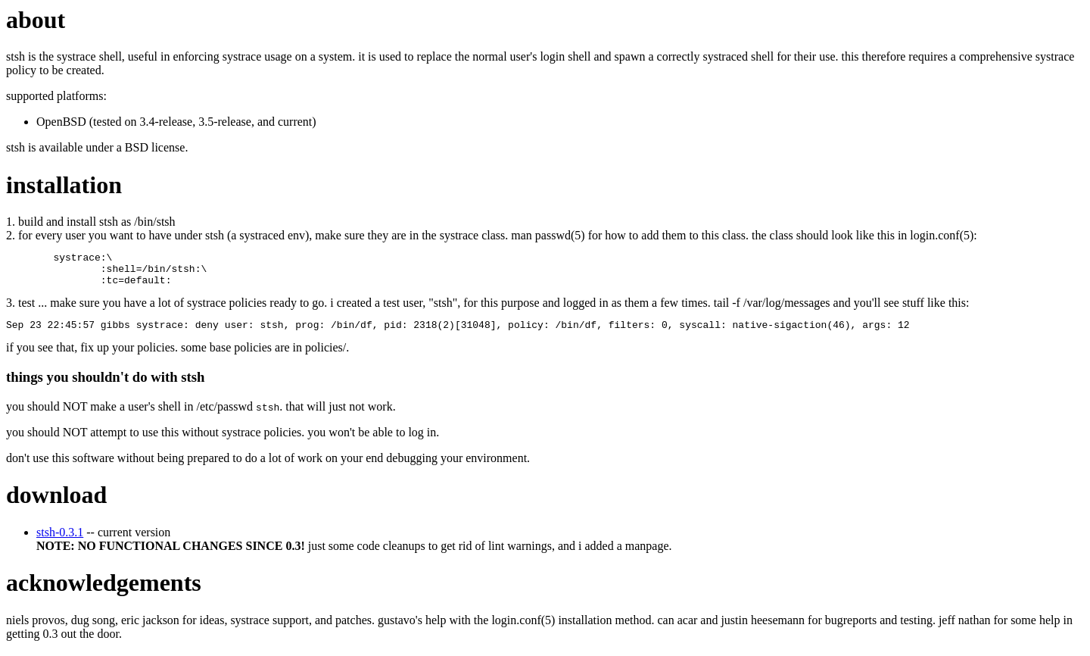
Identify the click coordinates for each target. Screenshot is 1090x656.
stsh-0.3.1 (59, 541)
